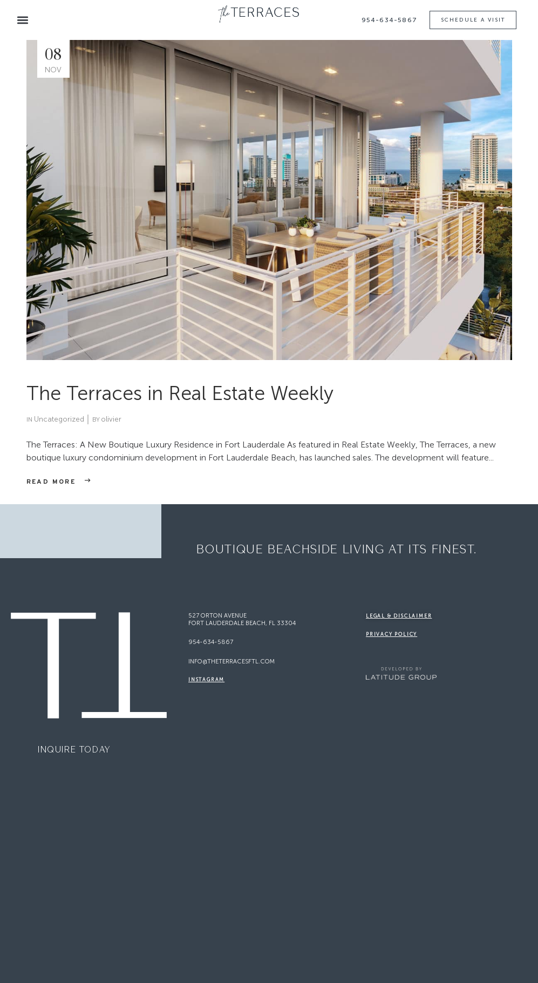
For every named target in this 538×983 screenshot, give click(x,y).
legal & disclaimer (399, 616)
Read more (51, 482)
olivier (111, 419)
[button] (22, 20)
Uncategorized (59, 419)
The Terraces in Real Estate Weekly (179, 393)
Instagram (206, 679)
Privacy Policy (391, 634)
